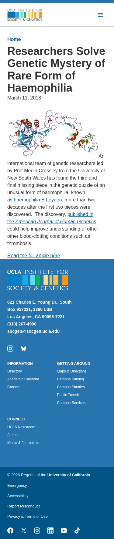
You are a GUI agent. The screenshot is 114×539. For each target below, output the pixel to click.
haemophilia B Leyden (38, 199)
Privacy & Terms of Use (27, 516)
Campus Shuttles (71, 387)
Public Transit (68, 395)
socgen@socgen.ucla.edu (33, 331)
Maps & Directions (72, 371)
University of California (68, 475)
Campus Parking (70, 379)
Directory (14, 371)
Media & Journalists (23, 443)
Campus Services (71, 403)
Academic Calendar (23, 379)
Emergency (17, 485)
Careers (13, 387)
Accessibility (18, 496)
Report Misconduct (23, 506)
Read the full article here (33, 255)
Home (14, 39)
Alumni (13, 435)
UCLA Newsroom (21, 427)
